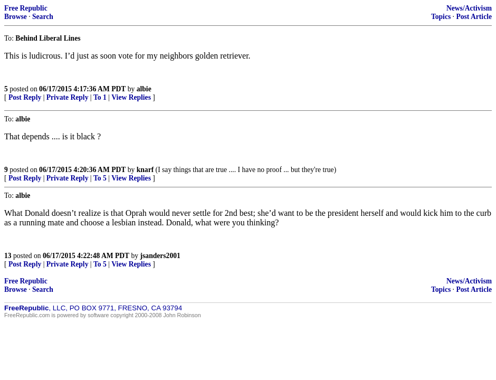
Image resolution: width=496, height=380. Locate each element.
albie (144, 89)
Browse (15, 17)
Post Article (474, 17)
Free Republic (25, 8)
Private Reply (67, 97)
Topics (441, 17)
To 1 (100, 97)
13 (8, 256)
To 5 (100, 178)
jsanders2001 (160, 256)
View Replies (131, 97)
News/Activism (469, 8)
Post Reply (24, 97)
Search (42, 17)
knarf (145, 170)
